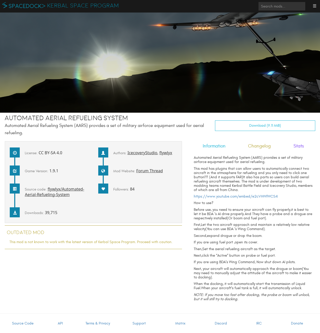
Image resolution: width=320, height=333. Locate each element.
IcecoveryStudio (142, 152)
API (60, 323)
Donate (297, 323)
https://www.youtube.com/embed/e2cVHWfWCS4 (236, 196)
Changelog (259, 146)
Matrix (180, 323)
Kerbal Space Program (83, 6)
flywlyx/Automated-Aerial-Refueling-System (54, 191)
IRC (259, 323)
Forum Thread (149, 171)
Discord (221, 323)
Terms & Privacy (98, 323)
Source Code (23, 323)
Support (139, 323)
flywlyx (166, 152)
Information (214, 146)
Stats (299, 146)
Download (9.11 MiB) (265, 125)
